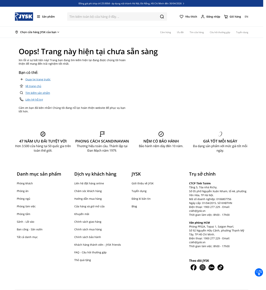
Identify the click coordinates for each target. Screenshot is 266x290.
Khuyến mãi (81, 214)
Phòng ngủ (23, 198)
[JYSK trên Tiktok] (220, 267)
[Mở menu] (46, 16)
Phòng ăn (23, 191)
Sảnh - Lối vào (25, 221)
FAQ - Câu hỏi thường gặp (90, 252)
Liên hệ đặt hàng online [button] (89, 183)
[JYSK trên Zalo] (211, 267)
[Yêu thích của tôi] (188, 17)
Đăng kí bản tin (141, 198)
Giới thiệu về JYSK (143, 183)
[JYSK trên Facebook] (193, 267)
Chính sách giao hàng (87, 221)
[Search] (162, 16)
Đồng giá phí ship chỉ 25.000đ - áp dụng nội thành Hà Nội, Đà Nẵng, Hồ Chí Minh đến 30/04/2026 (132, 3)
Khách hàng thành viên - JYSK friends (97, 244)
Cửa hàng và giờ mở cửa (89, 206)
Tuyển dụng (139, 191)
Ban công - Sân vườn (30, 229)
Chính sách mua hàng (88, 229)
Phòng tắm (23, 214)
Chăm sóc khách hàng (88, 191)
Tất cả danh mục (27, 237)
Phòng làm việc (26, 206)
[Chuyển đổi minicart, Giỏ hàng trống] (232, 17)
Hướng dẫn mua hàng (88, 198)
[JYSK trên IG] (202, 267)
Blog (134, 206)
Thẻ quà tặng (82, 260)
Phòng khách (25, 183)
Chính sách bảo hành (87, 237)
